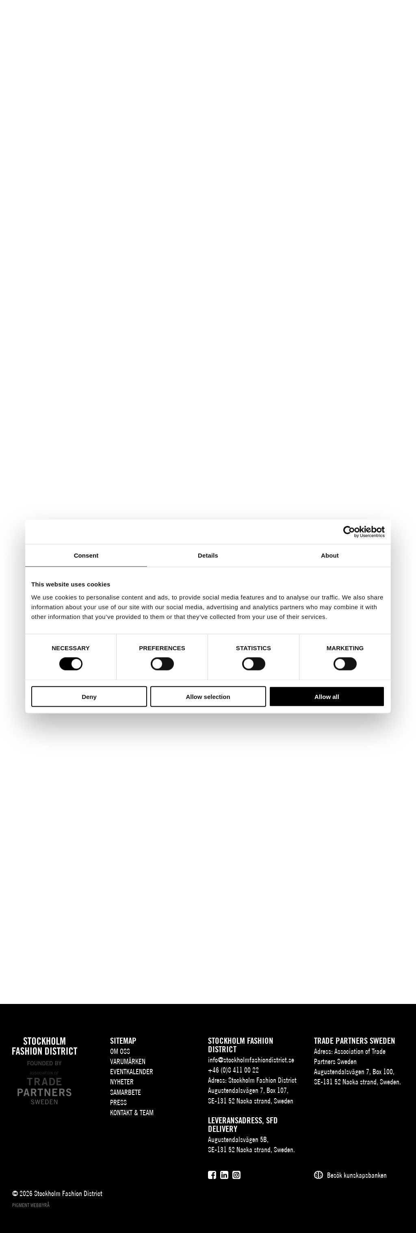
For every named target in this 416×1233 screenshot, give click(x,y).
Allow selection (208, 696)
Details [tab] (208, 555)
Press (118, 1102)
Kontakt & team (132, 1112)
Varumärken (127, 1061)
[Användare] (376, 18)
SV (324, 19)
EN (336, 19)
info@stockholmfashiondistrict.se (251, 1060)
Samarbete (125, 1092)
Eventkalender (131, 1071)
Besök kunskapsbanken (357, 1175)
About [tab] (330, 555)
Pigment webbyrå (31, 1205)
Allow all (326, 696)
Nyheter (122, 1081)
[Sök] (356, 18)
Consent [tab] (86, 555)
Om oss (120, 1051)
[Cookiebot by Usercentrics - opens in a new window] (349, 532)
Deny (89, 696)
